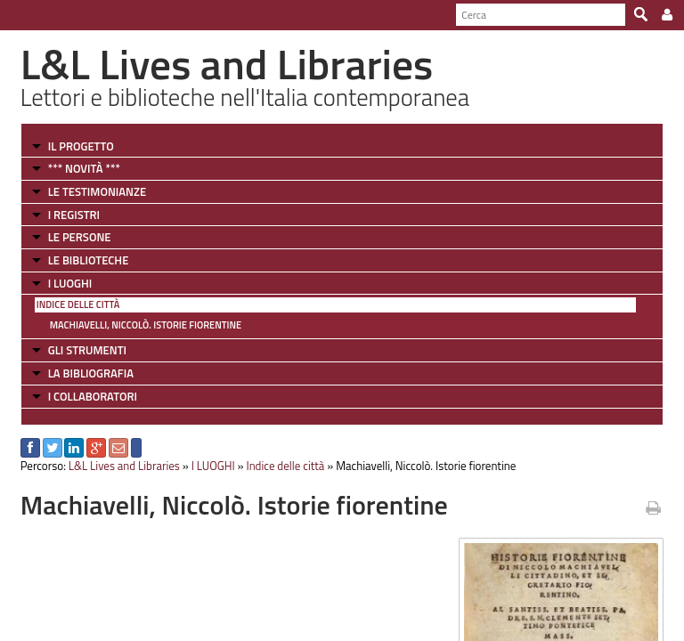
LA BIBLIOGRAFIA (91, 373)
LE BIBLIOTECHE (88, 260)
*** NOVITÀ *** (84, 168)
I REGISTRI (74, 214)
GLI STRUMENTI (87, 350)
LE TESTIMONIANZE (97, 191)
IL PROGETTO (81, 146)
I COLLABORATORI (92, 396)
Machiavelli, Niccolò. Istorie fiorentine (145, 325)
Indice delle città (78, 304)
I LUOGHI (70, 283)
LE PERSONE (79, 237)
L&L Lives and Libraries (124, 466)
